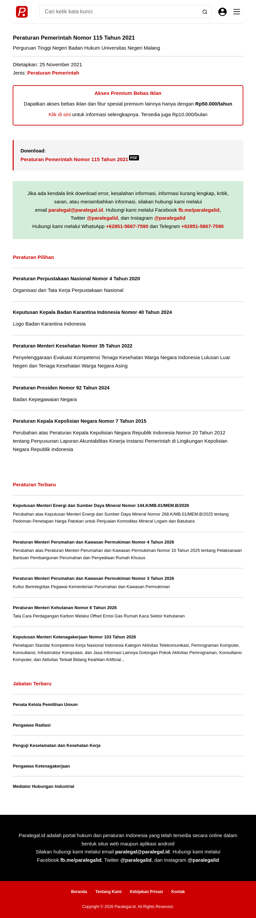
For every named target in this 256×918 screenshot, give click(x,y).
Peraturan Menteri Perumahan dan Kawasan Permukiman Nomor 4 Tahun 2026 (93, 542)
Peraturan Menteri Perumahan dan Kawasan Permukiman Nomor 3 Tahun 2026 (93, 578)
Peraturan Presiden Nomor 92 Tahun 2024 (61, 387)
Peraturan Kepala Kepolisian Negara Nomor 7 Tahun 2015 (79, 421)
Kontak (178, 891)
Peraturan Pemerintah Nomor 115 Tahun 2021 (79, 159)
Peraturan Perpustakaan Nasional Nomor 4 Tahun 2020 (76, 278)
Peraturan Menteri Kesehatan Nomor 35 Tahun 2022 (72, 345)
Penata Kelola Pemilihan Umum (45, 704)
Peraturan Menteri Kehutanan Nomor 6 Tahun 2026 (65, 607)
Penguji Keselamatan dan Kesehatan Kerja (56, 745)
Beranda (79, 891)
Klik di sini (60, 114)
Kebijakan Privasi (146, 891)
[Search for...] (118, 11)
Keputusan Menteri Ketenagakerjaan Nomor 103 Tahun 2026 (74, 636)
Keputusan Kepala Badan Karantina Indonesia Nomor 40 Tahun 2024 (92, 312)
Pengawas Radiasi (31, 725)
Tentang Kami (108, 891)
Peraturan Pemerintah (53, 73)
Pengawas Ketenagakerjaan (41, 766)
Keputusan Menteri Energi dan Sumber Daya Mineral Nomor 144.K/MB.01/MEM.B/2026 (101, 505)
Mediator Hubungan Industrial (43, 786)
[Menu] (236, 11)
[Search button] (205, 11)
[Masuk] (222, 12)
